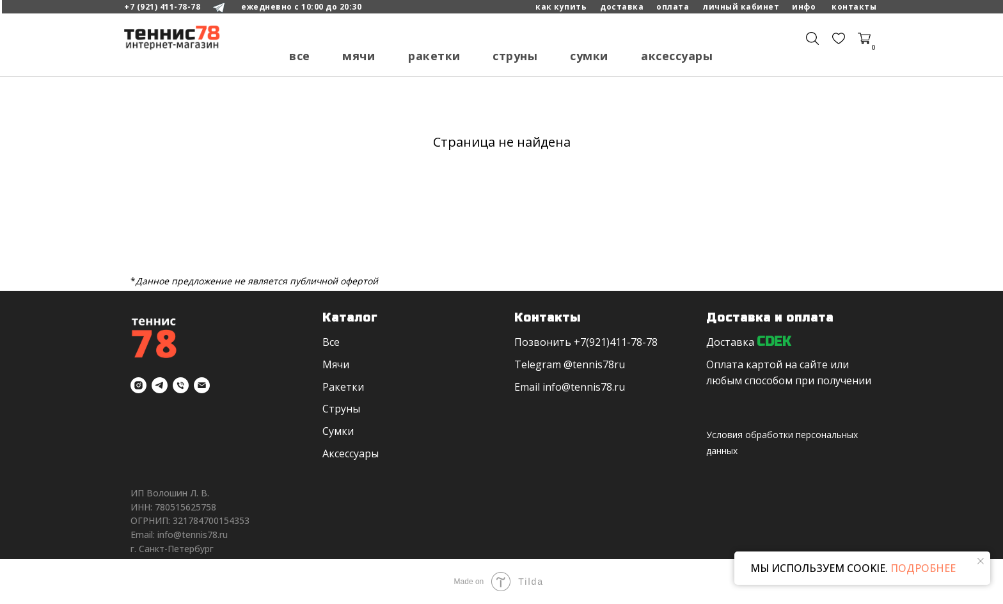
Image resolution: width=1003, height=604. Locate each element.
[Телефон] (181, 385)
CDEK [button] (774, 342)
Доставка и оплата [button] (769, 318)
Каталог (349, 318)
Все (299, 55)
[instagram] (138, 385)
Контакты (854, 6)
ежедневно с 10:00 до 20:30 (301, 6)
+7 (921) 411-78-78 (162, 6)
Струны (515, 55)
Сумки (589, 55)
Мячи (358, 55)
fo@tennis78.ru (588, 387)
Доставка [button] (730, 342)
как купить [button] (561, 6)
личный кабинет (741, 6)
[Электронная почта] (202, 385)
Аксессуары (677, 55)
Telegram (537, 364)
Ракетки (434, 55)
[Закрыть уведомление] (980, 561)
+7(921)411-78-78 (616, 342)
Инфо (804, 6)
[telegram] (160, 385)
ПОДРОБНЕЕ (922, 568)
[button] (672, 7)
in (546, 387)
